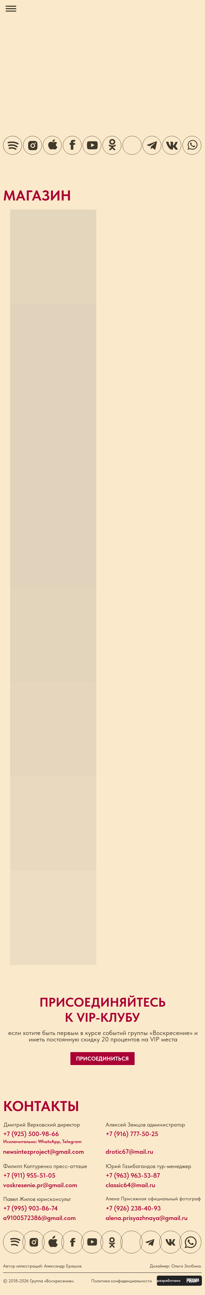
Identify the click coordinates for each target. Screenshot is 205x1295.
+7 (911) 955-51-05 (29, 1175)
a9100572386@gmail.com (39, 1218)
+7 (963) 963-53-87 (133, 1175)
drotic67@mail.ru (129, 1151)
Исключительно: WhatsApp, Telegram (42, 1141)
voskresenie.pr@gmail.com (40, 1185)
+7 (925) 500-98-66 (31, 1134)
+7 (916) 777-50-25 (132, 1134)
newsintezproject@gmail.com (43, 1151)
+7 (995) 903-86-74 (30, 1208)
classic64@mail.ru (130, 1185)
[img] (132, 145)
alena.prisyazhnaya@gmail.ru (147, 1218)
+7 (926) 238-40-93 (133, 1208)
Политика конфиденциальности (121, 1280)
